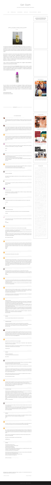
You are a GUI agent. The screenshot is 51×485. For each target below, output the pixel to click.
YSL (44, 236)
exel (39, 189)
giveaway (45, 192)
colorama (42, 181)
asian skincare (44, 170)
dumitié (35, 186)
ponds (40, 219)
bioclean (43, 174)
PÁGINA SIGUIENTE (6, 475)
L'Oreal (38, 199)
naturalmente (41, 211)
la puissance (36, 200)
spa (38, 227)
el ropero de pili (8, 198)
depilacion (42, 184)
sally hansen (36, 224)
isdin (41, 197)
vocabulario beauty (38, 235)
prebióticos (38, 220)
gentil (45, 191)
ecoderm (41, 186)
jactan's (35, 198)
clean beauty (42, 180)
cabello (36, 177)
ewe (38, 189)
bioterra (39, 175)
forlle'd (37, 191)
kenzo (41, 198)
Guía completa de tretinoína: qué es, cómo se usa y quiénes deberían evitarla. (40, 129)
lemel (45, 202)
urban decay (44, 233)
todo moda (40, 230)
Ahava (43, 168)
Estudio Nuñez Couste (9, 287)
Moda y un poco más (9, 207)
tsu (37, 232)
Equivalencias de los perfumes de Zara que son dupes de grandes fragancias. (40, 144)
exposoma (41, 190)
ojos (45, 213)
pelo (42, 215)
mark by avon (39, 206)
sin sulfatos (40, 225)
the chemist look (44, 228)
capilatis (36, 178)
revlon (45, 222)
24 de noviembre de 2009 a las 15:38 (19, 287)
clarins (38, 180)
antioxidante (43, 169)
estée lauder (42, 188)
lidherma (36, 203)
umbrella (45, 232)
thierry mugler (42, 229)
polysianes (38, 219)
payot (37, 215)
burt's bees (42, 176)
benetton (36, 174)
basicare (38, 172)
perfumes (36, 216)
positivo (35, 220)
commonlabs (45, 181)
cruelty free (39, 183)
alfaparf (45, 168)
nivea (45, 212)
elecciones (36, 187)
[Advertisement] (17, 20)
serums (40, 224)
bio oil (41, 174)
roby (37, 223)
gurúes (45, 193)
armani (41, 170)
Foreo (35, 191)
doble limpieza (41, 185)
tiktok (45, 229)
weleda (38, 236)
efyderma (45, 186)
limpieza (39, 203)
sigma (37, 225)
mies (45, 209)
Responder (29, 132)
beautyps (41, 173)
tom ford (43, 230)
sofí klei (41, 226)
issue (42, 197)
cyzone (35, 184)
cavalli (37, 178)
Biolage (37, 175)
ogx (44, 213)
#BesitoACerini (36, 167)
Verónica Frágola (8, 171)
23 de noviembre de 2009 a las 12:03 (20, 143)
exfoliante (45, 189)
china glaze (45, 179)
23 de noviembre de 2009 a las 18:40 (17, 198)
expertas (38, 190)
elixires (45, 187)
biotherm (41, 175)
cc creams (42, 178)
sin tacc (43, 225)
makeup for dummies (37, 204)
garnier (44, 191)
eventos (36, 189)
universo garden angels (38, 233)
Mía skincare (41, 209)
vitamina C (41, 234)
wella (40, 236)
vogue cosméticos (43, 235)
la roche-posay (41, 200)
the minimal (39, 229)
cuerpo (44, 183)
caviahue (40, 178)
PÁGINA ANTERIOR (29, 475)
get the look (42, 192)
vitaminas (45, 234)
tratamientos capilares (38, 231)
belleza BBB (37, 173)
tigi (44, 229)
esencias (39, 188)
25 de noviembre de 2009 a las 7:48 (18, 360)
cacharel (43, 177)
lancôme (45, 201)
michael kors (43, 209)
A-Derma (40, 167)
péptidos (45, 215)
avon (41, 171)
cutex (45, 183)
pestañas (45, 216)
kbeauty (39, 198)
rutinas (45, 223)
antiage (39, 169)
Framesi (39, 191)
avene (38, 171)
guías (43, 193)
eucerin (45, 188)
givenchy (36, 193)
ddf (37, 184)
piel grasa (43, 217)
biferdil (40, 174)
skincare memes (39, 226)
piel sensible (44, 218)
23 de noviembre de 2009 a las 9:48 (14, 134)
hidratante (36, 196)
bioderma (45, 174)
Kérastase (45, 198)
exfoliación (41, 189)
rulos (44, 223)
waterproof (36, 236)
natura (45, 210)
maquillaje (41, 205)
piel (40, 217)
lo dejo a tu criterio (43, 203)
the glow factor (36, 229)
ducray (45, 185)
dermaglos (45, 184)
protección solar (40, 221)
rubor (42, 223)
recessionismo (39, 222)
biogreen (36, 175)
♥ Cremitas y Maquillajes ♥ (10, 143)
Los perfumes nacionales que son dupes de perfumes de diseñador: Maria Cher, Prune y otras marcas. (40, 159)
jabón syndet (44, 197)
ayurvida (43, 171)
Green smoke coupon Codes (14, 457)
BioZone (43, 175)
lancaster (43, 201)
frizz (41, 191)
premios (40, 220)
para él (44, 214)
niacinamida (42, 212)
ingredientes (44, 196)
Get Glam (25, 5)
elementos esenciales (40, 187)
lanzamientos (37, 202)
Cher (39, 179)
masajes (38, 207)
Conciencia (36, 182)
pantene (39, 214)
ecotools (43, 186)
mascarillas (41, 207)
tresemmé (36, 232)
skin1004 (36, 226)
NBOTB (44, 211)
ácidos (44, 167)
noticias (40, 213)
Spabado (40, 227)
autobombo (36, 171)
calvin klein (45, 177)
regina (41, 222)
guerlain (40, 193)
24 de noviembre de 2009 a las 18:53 (16, 321)
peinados (40, 215)
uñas (42, 233)
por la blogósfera (44, 219)
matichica (7, 134)
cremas (36, 183)
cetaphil (36, 179)
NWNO (43, 213)
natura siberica (37, 211)
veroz (6, 257)
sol (43, 226)
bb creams (40, 172)
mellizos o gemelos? (37, 208)
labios (45, 200)
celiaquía (45, 178)
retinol (43, 222)
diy (36, 185)
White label (42, 236)
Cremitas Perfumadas (9, 117)
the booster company (39, 228)
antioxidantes (36, 170)
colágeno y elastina (38, 181)
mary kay (42, 206)
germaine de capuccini (38, 192)
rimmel (35, 223)
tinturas (36, 230)
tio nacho (38, 230)
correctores (41, 182)
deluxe (39, 184)
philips (38, 217)
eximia (35, 190)
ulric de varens (39, 232)
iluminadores (44, 196)
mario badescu (36, 206)
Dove (43, 185)
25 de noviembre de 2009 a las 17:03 (13, 421)
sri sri (45, 227)
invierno (37, 197)
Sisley (45, 225)
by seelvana (45, 176)
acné (45, 167)
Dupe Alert (38, 186)
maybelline (39, 207)
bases (36, 172)
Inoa (35, 197)
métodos (41, 208)
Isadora (39, 197)
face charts (44, 190)
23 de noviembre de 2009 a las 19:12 (18, 207)
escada (37, 188)
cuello (41, 183)
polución (36, 219)
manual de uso (37, 205)
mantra (45, 204)
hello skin (40, 194)
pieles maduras (37, 218)
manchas (41, 204)
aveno (39, 171)
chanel (38, 179)
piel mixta (38, 218)
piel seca (41, 218)
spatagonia (43, 227)
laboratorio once (37, 201)
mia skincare (38, 209)
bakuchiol (45, 171)
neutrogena (39, 212)
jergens (37, 198)
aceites (42, 167)
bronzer (38, 176)
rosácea (39, 223)
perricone (42, 216)
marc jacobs (44, 205)
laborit (39, 201)
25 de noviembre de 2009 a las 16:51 (13, 413)
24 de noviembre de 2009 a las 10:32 (13, 257)
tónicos (45, 230)
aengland (42, 168)
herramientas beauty (38, 195)
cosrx (43, 182)
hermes (45, 194)
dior (35, 185)
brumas (40, 176)
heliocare (38, 194)
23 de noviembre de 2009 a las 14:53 (18, 171)
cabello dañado (39, 177)
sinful (44, 225)
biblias (38, 174)
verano (40, 233)
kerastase (43, 198)
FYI (42, 191)
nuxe (41, 213)
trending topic (44, 231)
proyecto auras (44, 221)
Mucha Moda (7, 180)
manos (44, 204)
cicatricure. (36, 180)
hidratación (44, 195)
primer (42, 220)
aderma (36, 168)
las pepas (42, 202)
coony (38, 182)
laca (41, 201)
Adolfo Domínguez (39, 168)
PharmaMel (36, 217)
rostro (41, 223)
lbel (44, 202)
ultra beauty (43, 232)
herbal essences (43, 194)
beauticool (43, 172)
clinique (45, 180)
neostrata (37, 212)
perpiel (39, 216)
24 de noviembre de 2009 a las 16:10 (13, 298)
